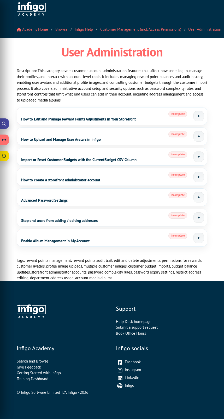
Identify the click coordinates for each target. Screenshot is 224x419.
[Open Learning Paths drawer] (4, 140)
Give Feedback (29, 367)
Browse (61, 29)
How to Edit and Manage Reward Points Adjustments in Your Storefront (78, 119)
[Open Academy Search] (4, 123)
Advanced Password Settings (44, 200)
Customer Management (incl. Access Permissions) (140, 29)
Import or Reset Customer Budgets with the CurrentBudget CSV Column (79, 159)
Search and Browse (32, 361)
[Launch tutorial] (198, 116)
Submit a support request (137, 327)
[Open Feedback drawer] (4, 156)
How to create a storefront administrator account (60, 179)
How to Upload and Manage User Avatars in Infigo (61, 139)
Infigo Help (84, 29)
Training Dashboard (32, 378)
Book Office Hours (131, 333)
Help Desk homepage (133, 321)
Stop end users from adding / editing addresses (59, 220)
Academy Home (32, 29)
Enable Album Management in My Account (55, 240)
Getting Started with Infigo (39, 372)
